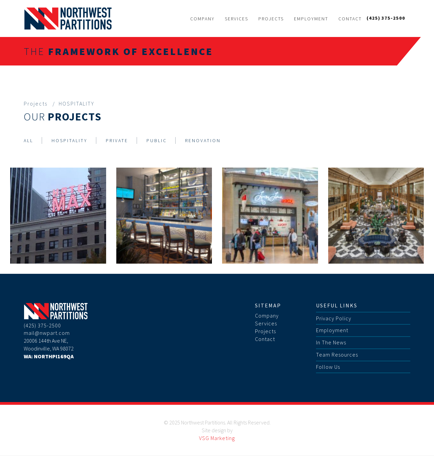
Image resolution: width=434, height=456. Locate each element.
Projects (271, 19)
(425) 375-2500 (386, 18)
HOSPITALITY (69, 140)
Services (236, 19)
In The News (331, 342)
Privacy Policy (333, 318)
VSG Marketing (217, 438)
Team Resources (337, 354)
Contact (350, 19)
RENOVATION (203, 140)
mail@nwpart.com (47, 332)
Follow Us (328, 366)
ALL (28, 140)
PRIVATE (117, 140)
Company (202, 19)
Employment (311, 19)
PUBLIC (156, 140)
